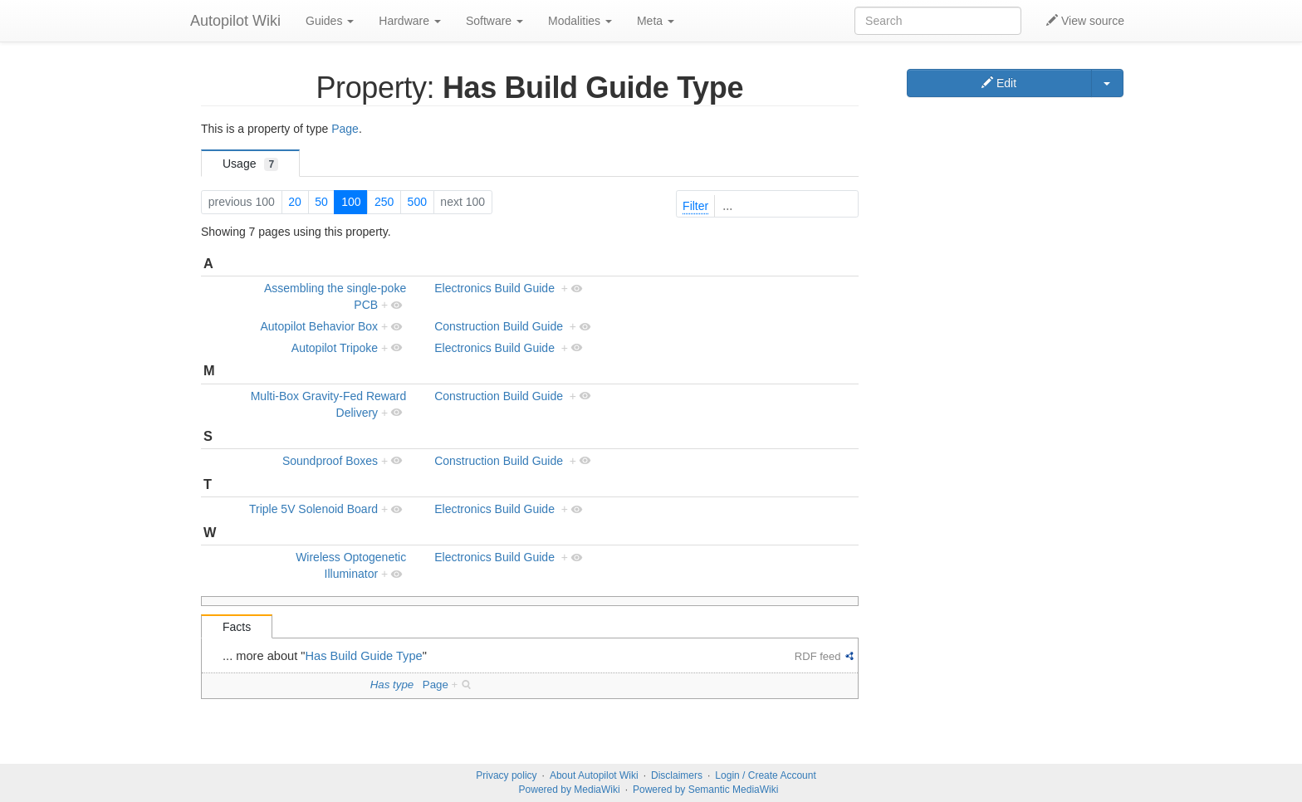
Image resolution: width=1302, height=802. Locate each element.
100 (350, 201)
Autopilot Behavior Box (319, 326)
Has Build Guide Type (364, 656)
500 (417, 201)
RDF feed (818, 656)
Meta (655, 20)
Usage (250, 164)
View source (1085, 20)
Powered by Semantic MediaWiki (705, 789)
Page (345, 128)
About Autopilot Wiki (594, 775)
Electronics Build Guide (494, 288)
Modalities (580, 20)
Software (494, 20)
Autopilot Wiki (235, 20)
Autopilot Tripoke (334, 348)
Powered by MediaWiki (569, 789)
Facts (237, 626)
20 (294, 201)
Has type (392, 684)
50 (321, 201)
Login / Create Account (765, 775)
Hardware (410, 20)
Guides (330, 20)
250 (384, 201)
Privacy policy (506, 775)
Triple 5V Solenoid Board (313, 509)
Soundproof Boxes (330, 460)
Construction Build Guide (498, 326)
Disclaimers (676, 775)
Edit (998, 83)
